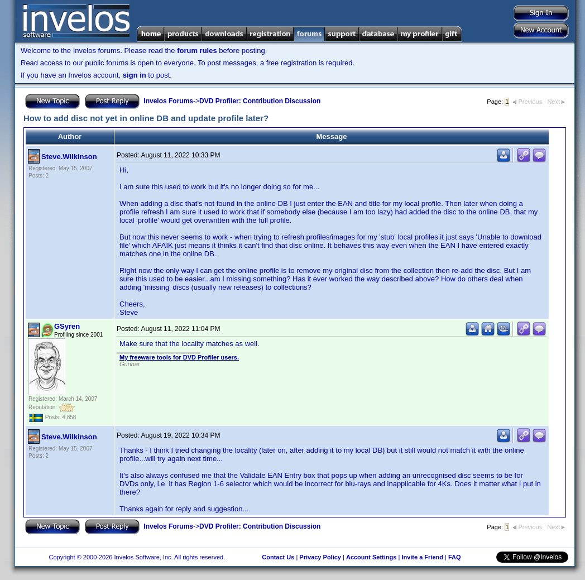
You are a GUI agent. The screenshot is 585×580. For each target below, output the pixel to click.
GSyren (67, 326)
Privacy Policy (320, 557)
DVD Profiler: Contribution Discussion (259, 101)
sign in (134, 75)
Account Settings (371, 557)
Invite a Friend (422, 557)
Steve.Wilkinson (69, 156)
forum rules (197, 50)
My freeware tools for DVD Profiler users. (179, 357)
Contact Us (278, 557)
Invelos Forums (168, 101)
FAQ (454, 557)
